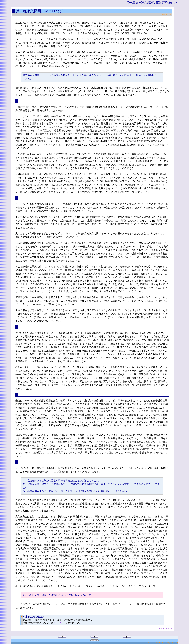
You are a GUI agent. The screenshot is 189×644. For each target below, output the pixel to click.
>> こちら (59, 623)
